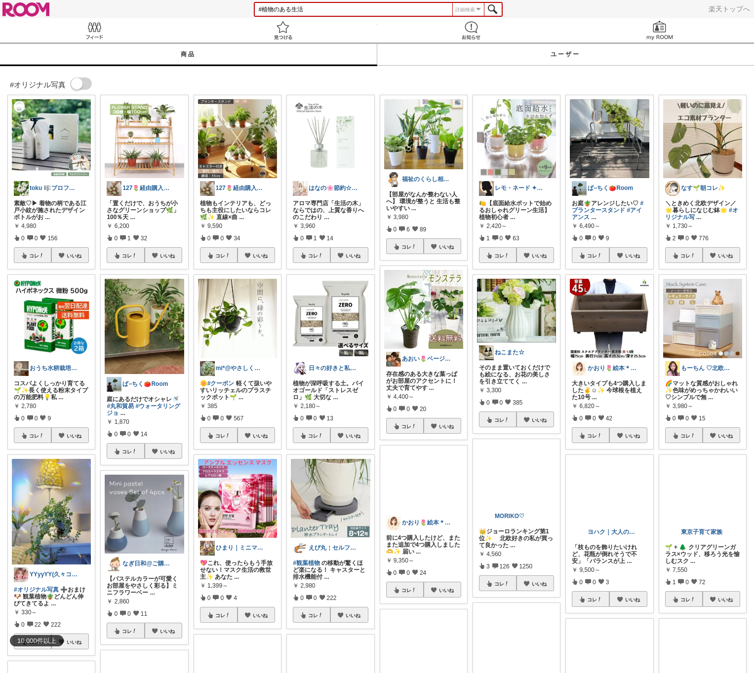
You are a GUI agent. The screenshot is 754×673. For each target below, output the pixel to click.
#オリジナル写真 (36, 589)
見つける (283, 30)
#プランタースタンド (607, 207)
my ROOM (659, 30)
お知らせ (471, 30)
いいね (74, 255)
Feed (94, 30)
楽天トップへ (729, 9)
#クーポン (221, 383)
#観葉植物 (306, 563)
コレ (36, 255)
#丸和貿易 (120, 406)
